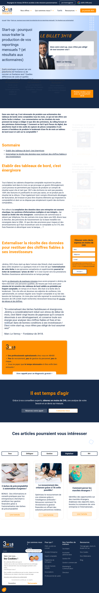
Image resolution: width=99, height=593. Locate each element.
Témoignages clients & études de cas (87, 547)
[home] (7, 10)
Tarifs (29, 548)
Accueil (4, 20)
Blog (8, 20)
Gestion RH (66, 558)
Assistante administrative (67, 554)
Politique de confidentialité (88, 266)
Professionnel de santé (53, 576)
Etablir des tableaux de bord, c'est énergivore (25, 150)
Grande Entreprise (51, 552)
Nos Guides (84, 552)
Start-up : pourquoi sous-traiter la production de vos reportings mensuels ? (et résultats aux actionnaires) (42, 20)
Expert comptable (51, 556)
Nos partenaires (34, 552)
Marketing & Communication (67, 567)
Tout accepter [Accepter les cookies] (15, 583)
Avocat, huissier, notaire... (50, 567)
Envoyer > (80, 271)
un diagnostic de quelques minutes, (22, 281)
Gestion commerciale (69, 562)
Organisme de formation (49, 561)
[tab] (10, 453)
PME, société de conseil (50, 547)
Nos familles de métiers (69, 543)
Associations (49, 572)
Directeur (65, 572)
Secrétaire (65, 549)
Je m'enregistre (67, 3)
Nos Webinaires (85, 556)
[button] (4, 589)
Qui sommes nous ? (34, 543)
